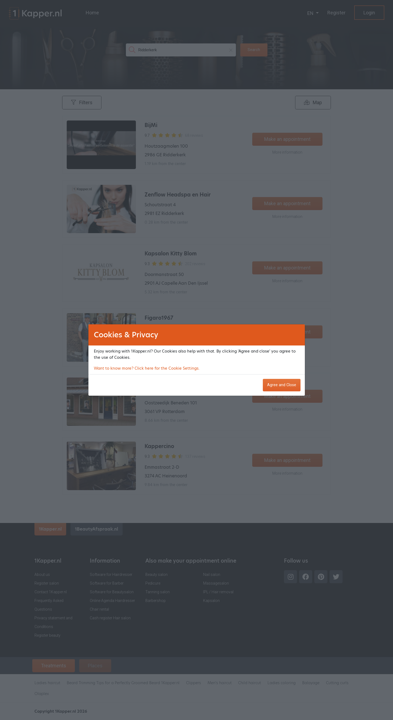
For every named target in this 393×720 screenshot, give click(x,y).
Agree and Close (281, 385)
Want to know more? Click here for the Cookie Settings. (147, 368)
